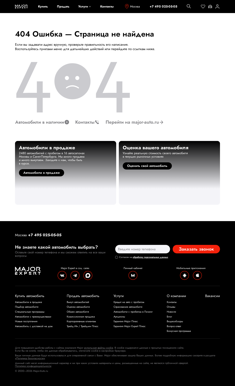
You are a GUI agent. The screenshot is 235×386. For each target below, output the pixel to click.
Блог (169, 316)
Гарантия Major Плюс (126, 321)
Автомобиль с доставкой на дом (34, 326)
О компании (176, 296)
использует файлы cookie (98, 348)
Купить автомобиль (29, 296)
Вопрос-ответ (174, 326)
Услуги (84, 6)
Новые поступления (26, 321)
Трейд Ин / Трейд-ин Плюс (82, 326)
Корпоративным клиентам (81, 321)
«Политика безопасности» (30, 358)
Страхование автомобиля (128, 306)
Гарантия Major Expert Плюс (130, 326)
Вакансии (212, 296)
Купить (43, 6)
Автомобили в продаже (28, 302)
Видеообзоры (175, 321)
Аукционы (119, 316)
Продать (63, 6)
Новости (171, 311)
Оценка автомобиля (78, 306)
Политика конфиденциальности (33, 366)
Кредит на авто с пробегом (129, 302)
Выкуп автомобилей (78, 302)
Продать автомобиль (83, 296)
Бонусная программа (179, 331)
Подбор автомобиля (26, 306)
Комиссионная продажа (81, 316)
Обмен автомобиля (78, 311)
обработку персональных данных (150, 257)
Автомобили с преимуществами (33, 316)
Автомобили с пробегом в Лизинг (133, 311)
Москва (132, 6)
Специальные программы (29, 311)
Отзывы (171, 306)
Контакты (107, 6)
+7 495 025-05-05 (163, 6)
